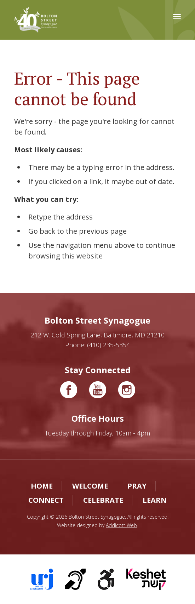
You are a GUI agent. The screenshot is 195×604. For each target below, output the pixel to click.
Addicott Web (121, 525)
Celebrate (103, 500)
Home (42, 486)
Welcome (90, 486)
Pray (137, 486)
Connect (46, 500)
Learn (155, 500)
